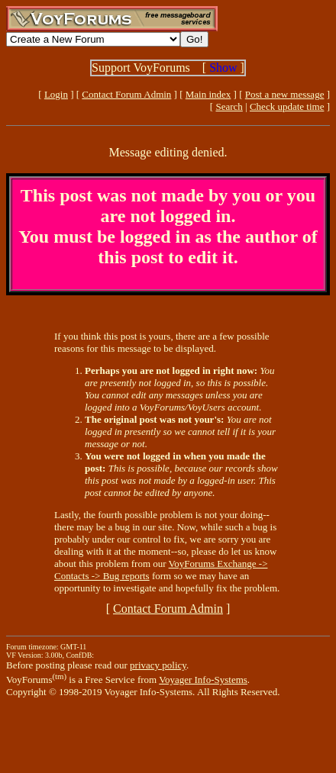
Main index (208, 94)
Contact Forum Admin (126, 94)
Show (223, 67)
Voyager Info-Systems (203, 679)
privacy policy (158, 665)
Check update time (287, 106)
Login (56, 94)
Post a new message (285, 94)
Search (228, 106)
